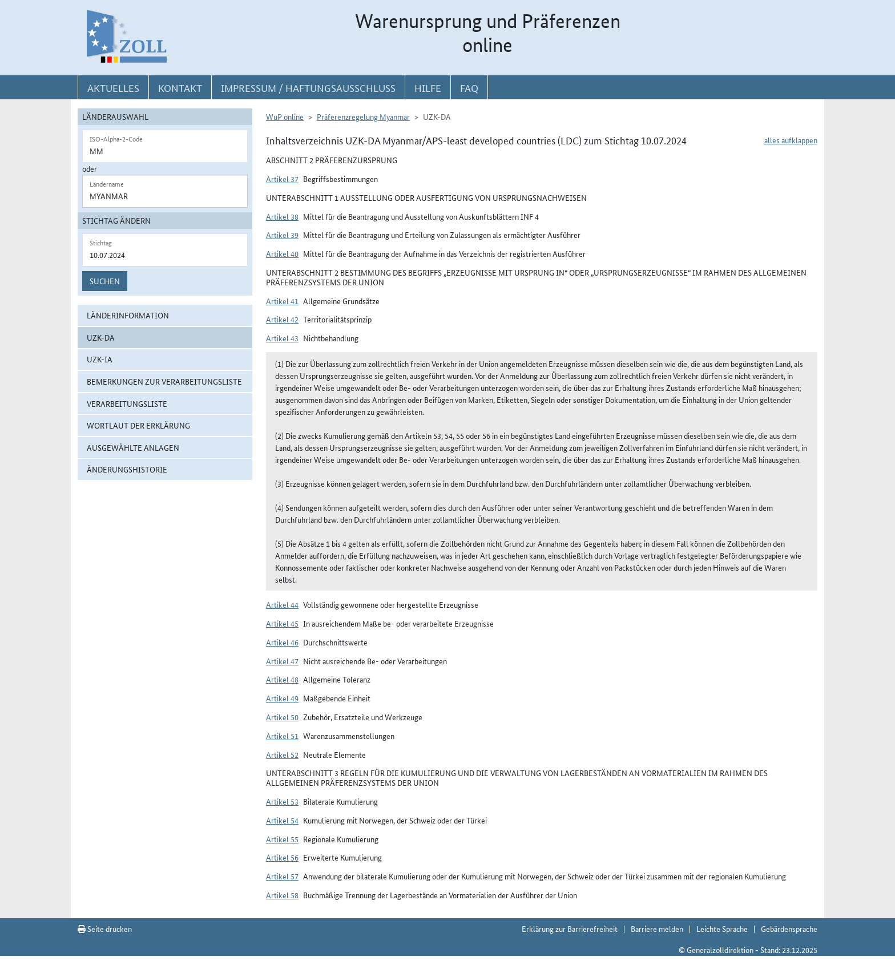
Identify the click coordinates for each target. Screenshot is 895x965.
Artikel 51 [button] (282, 735)
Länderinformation (128, 315)
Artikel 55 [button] (282, 839)
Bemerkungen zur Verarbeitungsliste (164, 381)
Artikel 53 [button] (282, 801)
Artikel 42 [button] (282, 319)
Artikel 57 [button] (282, 876)
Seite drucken (105, 928)
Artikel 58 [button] (282, 895)
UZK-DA (101, 337)
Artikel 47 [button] (282, 661)
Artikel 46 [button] (282, 642)
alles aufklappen (790, 140)
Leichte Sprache (722, 928)
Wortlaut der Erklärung (138, 425)
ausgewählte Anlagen (133, 447)
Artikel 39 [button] (282, 234)
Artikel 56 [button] (282, 857)
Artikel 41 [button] (282, 300)
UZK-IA (99, 359)
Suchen (105, 280)
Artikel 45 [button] (282, 623)
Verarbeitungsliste (127, 403)
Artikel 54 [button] (282, 820)
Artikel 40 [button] (282, 253)
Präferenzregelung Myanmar (363, 116)
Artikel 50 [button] (282, 716)
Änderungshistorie (127, 469)
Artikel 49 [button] (282, 698)
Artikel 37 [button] (282, 178)
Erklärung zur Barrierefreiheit (570, 928)
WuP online (285, 116)
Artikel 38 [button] (282, 216)
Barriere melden (657, 928)
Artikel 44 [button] (282, 604)
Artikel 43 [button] (282, 338)
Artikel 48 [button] (282, 679)
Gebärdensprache (789, 928)
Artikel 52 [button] (282, 754)
